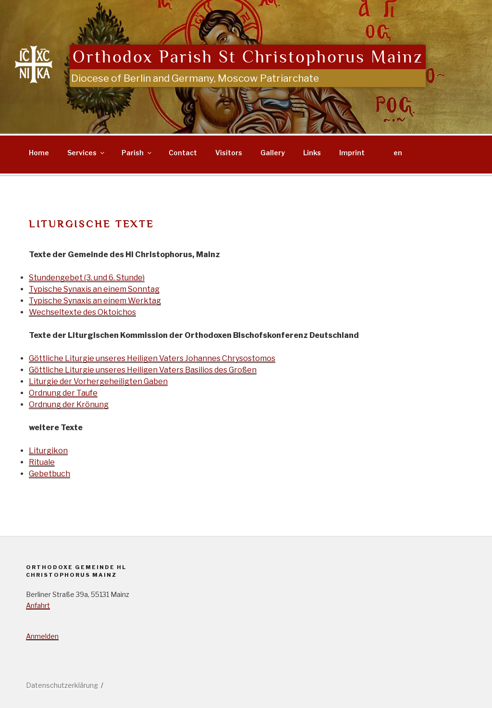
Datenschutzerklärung (62, 685)
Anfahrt (38, 605)
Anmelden (42, 636)
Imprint (352, 153)
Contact (183, 153)
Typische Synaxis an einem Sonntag (94, 289)
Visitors (228, 153)
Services (86, 153)
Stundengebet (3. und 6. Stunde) (87, 277)
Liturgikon (48, 450)
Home (39, 153)
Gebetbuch (49, 473)
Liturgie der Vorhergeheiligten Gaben (98, 381)
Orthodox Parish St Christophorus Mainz (248, 57)
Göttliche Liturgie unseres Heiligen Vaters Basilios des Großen (143, 369)
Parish (137, 153)
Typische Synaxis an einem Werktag (95, 300)
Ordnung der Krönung (69, 404)
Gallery (272, 153)
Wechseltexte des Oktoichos (82, 312)
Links (312, 153)
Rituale (42, 462)
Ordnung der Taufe (63, 392)
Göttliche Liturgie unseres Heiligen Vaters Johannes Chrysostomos (152, 358)
